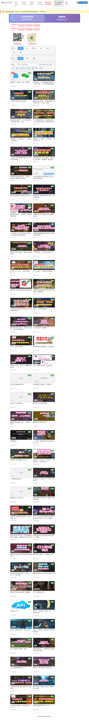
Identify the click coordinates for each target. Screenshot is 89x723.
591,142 (22, 25)
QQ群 (40, 68)
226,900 (37, 25)
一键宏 (17, 68)
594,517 (30, 25)
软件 (14, 52)
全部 (20, 48)
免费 (34, 58)
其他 (21, 52)
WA (27, 48)
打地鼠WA (23, 68)
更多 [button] (66, 4)
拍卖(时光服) (23, 3)
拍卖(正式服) (39, 3)
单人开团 (49, 64)
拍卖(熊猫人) (32, 3)
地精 (36, 68)
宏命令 (34, 48)
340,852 (30, 29)
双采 (40, 64)
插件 (47, 48)
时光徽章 (16, 4)
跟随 (44, 64)
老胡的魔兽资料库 (58, 3)
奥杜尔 (29, 68)
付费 (27, 58)
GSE (41, 48)
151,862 (22, 29)
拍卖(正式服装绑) (48, 3)
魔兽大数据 (6, 3)
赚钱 (33, 68)
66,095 (37, 29)
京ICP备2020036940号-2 (44, 716)
